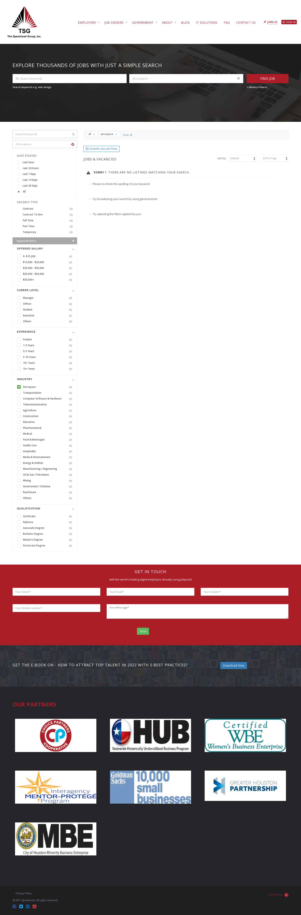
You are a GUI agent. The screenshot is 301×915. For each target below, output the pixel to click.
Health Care (48, 445)
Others (48, 321)
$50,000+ (48, 280)
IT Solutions (206, 22)
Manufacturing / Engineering (48, 469)
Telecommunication (48, 404)
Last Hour (28, 162)
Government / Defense (48, 486)
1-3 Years (48, 345)
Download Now (233, 665)
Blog (185, 22)
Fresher (48, 339)
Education (48, 422)
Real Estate (48, 492)
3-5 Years (48, 351)
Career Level (28, 290)
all (91, 134)
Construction (48, 416)
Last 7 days (29, 174)
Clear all (127, 135)
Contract (48, 209)
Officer (48, 304)
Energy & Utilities (48, 463)
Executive (48, 315)
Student (48, 310)
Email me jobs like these (103, 149)
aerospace (109, 134)
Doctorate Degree (48, 545)
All (24, 191)
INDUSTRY (24, 379)
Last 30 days (30, 185)
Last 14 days (30, 180)
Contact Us (246, 22)
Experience (26, 331)
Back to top (278, 895)
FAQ (227, 22)
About (167, 22)
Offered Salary (30, 248)
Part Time (48, 226)
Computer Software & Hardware (48, 399)
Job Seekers (114, 22)
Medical (48, 434)
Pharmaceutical (48, 428)
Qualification (28, 508)
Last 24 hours (31, 168)
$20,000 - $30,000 (48, 268)
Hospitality (48, 451)
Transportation (48, 393)
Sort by (221, 158)
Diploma (48, 522)
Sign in (289, 22)
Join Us (272, 22)
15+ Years (48, 369)
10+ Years (48, 363)
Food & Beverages (48, 440)
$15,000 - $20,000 (48, 262)
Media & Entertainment (48, 457)
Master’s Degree (48, 540)
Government (143, 22)
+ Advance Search (257, 87)
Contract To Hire (48, 214)
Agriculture (48, 410)
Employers (87, 22)
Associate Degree (48, 528)
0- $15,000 (48, 256)
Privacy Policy (24, 893)
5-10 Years (48, 357)
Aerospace (48, 387)
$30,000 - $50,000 (48, 274)
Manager (48, 298)
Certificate (48, 516)
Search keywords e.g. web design (32, 87)
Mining (48, 480)
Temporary (48, 232)
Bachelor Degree (48, 534)
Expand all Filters (46, 241)
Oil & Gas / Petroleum (48, 475)
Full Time (48, 220)
